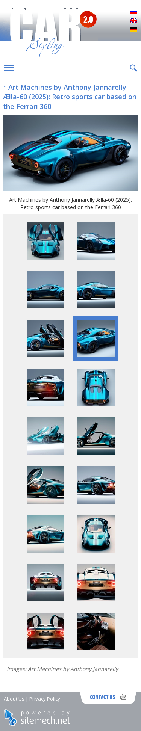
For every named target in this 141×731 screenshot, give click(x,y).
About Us (14, 698)
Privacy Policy (44, 698)
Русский (133, 12)
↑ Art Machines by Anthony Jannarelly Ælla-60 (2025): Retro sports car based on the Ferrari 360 (69, 96)
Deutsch (133, 30)
